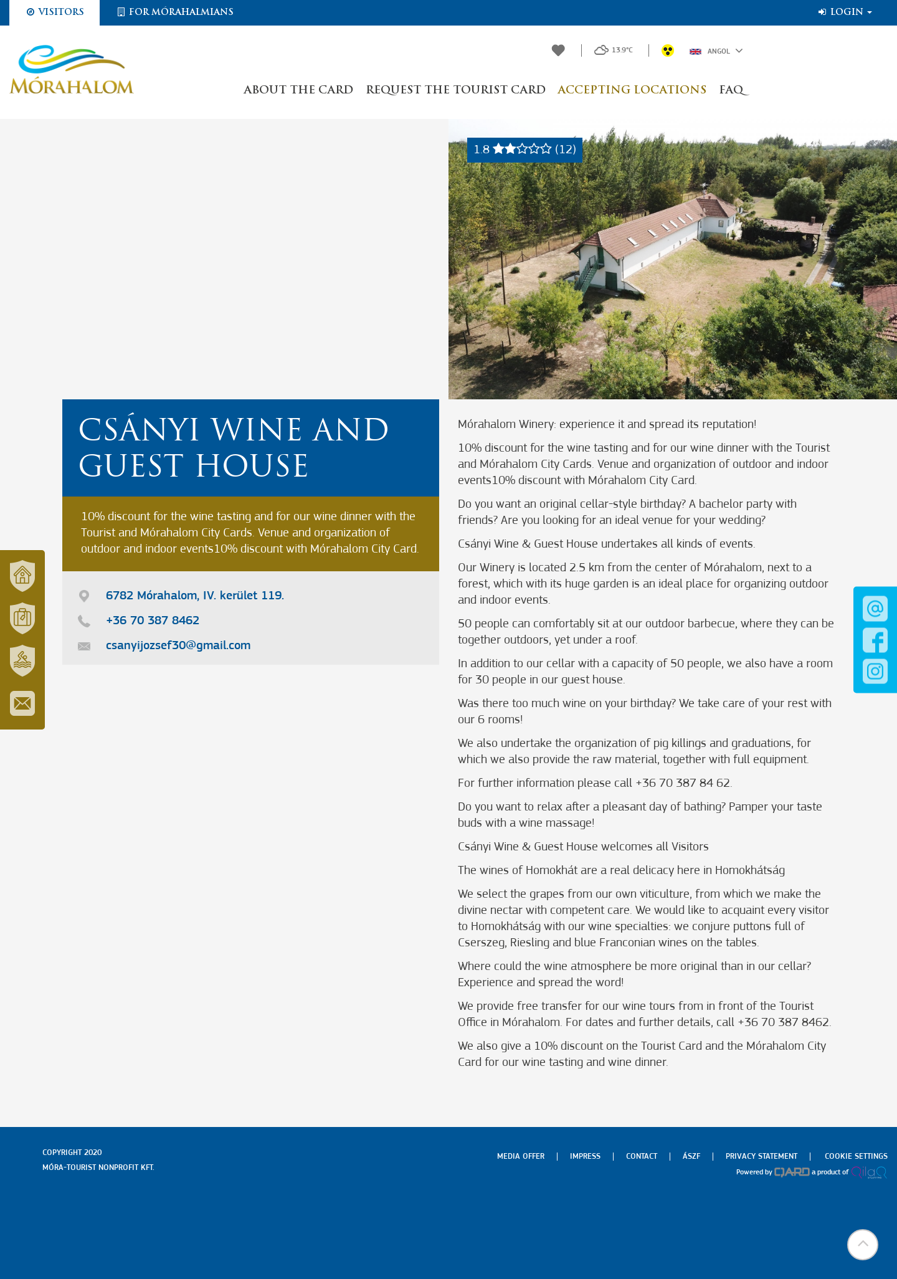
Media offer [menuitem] (520, 1157)
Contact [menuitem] (641, 1157)
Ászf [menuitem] (691, 1157)
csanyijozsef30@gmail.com (178, 646)
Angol (716, 50)
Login (844, 12)
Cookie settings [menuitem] (856, 1157)
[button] (862, 1244)
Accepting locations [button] (632, 90)
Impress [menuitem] (585, 1157)
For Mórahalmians (174, 12)
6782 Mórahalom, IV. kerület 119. (195, 596)
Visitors (54, 12)
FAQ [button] (731, 90)
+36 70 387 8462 (152, 621)
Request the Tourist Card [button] (456, 90)
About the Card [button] (298, 90)
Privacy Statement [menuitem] (761, 1157)
